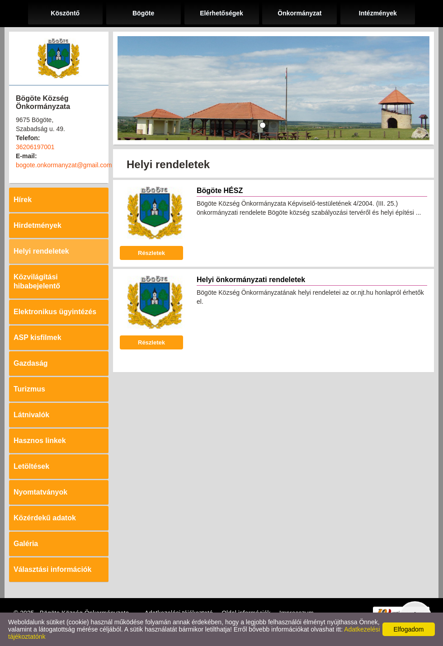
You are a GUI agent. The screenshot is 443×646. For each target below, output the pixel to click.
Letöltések (31, 466)
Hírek (23, 199)
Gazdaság (31, 363)
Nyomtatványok (40, 492)
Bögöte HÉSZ (220, 190)
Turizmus (29, 389)
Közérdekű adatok (45, 518)
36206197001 (35, 147)
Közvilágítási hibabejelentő (37, 281)
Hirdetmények (37, 225)
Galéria (26, 543)
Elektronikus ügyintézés (55, 312)
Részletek (151, 253)
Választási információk (53, 569)
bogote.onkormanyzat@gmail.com (64, 165)
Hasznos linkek (40, 440)
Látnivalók (31, 415)
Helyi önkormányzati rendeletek (251, 279)
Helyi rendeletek (41, 251)
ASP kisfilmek (37, 337)
